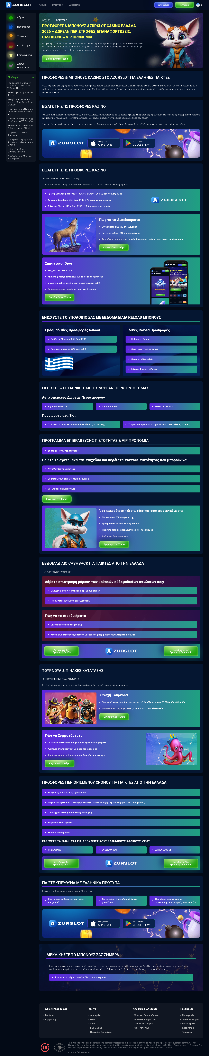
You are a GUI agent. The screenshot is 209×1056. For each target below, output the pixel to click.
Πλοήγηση (13, 77)
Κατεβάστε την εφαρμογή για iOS (62, 651)
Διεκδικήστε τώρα (57, 58)
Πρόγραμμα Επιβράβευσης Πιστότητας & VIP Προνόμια (21, 120)
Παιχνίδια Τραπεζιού (100, 1032)
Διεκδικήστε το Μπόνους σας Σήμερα (20, 157)
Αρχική (43, 4)
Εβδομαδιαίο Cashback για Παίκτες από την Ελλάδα (21, 127)
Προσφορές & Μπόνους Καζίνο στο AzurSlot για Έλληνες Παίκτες (19, 85)
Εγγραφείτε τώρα (56, 499)
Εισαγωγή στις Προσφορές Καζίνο (21, 93)
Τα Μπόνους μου (190, 1019)
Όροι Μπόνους (141, 1028)
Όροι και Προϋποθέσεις (146, 1015)
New (92, 1019)
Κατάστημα (188, 1028)
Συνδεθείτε (163, 5)
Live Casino (96, 1028)
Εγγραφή (184, 5)
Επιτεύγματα (188, 1023)
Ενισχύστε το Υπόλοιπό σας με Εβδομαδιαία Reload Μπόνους (21, 102)
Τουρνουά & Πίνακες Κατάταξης (17, 133)
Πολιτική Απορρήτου (145, 1019)
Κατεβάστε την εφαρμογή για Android (180, 651)
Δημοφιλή (95, 1015)
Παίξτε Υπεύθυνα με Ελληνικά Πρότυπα (17, 150)
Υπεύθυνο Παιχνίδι (143, 1023)
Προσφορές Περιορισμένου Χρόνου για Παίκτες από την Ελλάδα (21, 142)
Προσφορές (188, 1015)
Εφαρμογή (74, 4)
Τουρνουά (187, 1032)
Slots (92, 1023)
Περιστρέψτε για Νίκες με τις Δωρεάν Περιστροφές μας (20, 112)
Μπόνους (58, 4)
